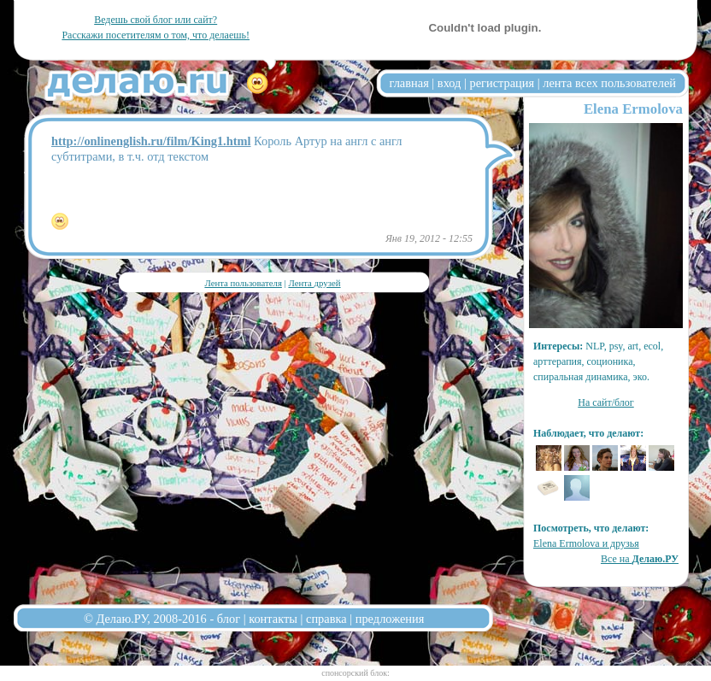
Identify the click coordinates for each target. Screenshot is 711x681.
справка (326, 618)
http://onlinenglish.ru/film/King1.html (151, 141)
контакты (273, 618)
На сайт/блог (606, 402)
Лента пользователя (242, 283)
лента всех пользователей (609, 83)
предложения (390, 618)
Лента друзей (314, 283)
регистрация (501, 83)
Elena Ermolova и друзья (586, 543)
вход (449, 83)
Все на (640, 559)
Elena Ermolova (633, 109)
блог (228, 618)
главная (409, 83)
